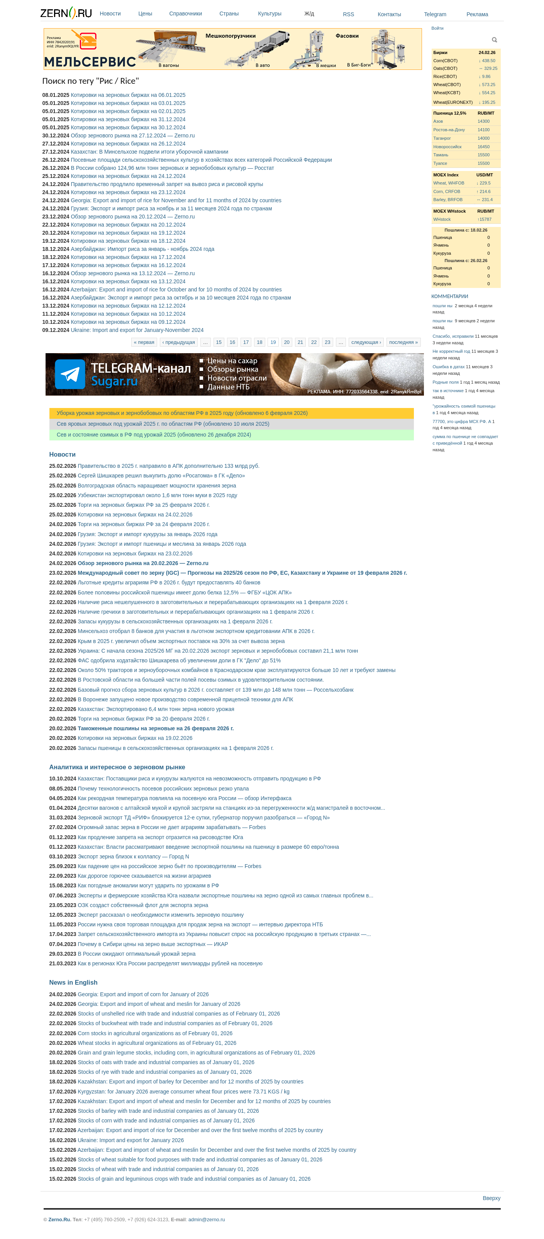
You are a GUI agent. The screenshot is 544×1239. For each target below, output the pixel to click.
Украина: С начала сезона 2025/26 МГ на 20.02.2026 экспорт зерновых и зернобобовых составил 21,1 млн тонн (218, 651)
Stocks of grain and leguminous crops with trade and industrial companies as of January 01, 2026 (194, 1179)
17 (246, 342)
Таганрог (442, 138)
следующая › (366, 342)
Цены (152, 13)
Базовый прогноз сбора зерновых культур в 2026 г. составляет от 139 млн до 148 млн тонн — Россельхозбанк (215, 690)
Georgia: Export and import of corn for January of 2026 (143, 994)
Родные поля (446, 382)
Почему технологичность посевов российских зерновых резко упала (163, 788)
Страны (237, 13)
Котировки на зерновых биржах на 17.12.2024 (128, 257)
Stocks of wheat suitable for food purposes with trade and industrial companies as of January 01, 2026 (200, 1159)
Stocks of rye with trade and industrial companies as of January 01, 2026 (165, 1072)
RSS (348, 14)
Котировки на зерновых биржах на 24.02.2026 (135, 514)
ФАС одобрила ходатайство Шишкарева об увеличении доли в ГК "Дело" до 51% (179, 660)
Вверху (491, 1198)
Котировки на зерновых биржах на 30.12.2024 (128, 127)
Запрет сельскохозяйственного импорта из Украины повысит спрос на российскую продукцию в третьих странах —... (224, 934)
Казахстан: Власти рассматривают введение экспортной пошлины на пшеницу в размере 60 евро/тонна (208, 847)
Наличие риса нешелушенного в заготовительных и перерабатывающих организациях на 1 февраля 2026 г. (213, 602)
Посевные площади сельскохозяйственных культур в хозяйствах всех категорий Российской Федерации (201, 160)
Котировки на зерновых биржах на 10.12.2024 (128, 314)
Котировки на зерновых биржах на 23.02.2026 (135, 553)
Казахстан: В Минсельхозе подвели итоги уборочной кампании (149, 152)
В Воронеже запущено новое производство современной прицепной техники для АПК (185, 699)
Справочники (192, 13)
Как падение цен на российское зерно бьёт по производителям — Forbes (169, 866)
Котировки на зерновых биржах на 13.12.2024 (128, 281)
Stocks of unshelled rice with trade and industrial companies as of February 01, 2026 (179, 1013)
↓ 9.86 (484, 76)
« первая (144, 342)
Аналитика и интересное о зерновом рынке (117, 766)
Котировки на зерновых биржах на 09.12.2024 (128, 322)
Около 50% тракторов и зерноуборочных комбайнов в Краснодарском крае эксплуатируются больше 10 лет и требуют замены (236, 670)
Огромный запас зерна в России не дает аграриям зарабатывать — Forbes (172, 827)
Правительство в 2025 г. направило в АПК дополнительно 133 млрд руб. (168, 466)
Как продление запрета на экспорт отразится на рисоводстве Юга (160, 837)
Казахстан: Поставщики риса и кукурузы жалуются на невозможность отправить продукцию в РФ (199, 778)
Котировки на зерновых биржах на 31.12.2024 (128, 119)
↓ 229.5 (483, 183)
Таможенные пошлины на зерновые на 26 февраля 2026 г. (156, 728)
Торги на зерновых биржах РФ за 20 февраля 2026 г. (144, 719)
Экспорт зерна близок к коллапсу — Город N (133, 856)
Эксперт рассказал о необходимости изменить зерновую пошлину (161, 915)
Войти (438, 28)
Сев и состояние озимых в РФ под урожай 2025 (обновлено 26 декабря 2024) (150, 435)
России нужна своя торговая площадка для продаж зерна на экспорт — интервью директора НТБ (200, 924)
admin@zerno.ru (206, 1219)
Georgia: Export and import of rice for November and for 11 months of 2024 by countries (176, 200)
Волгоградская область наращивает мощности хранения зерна (157, 485)
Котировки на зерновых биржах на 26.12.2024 (128, 143)
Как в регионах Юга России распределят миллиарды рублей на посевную (170, 963)
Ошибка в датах (449, 366)
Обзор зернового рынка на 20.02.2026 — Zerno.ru (143, 563)
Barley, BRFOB (448, 199)
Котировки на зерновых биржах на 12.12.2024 (128, 306)
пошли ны (443, 305)
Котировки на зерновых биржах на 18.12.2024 (128, 241)
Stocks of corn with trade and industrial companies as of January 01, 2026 (166, 1120)
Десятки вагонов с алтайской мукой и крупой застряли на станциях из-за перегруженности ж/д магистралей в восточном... (231, 808)
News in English (73, 982)
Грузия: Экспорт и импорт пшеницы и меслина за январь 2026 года (162, 544)
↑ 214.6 (483, 191)
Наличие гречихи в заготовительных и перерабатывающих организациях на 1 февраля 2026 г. (196, 612)
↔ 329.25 (488, 68)
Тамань (441, 154)
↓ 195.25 (487, 102)
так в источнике (448, 390)
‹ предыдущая (179, 342)
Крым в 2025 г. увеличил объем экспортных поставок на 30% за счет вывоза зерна (181, 641)
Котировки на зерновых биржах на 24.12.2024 (128, 176)
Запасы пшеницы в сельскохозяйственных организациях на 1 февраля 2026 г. (175, 748)
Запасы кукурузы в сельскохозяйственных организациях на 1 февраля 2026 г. (175, 621)
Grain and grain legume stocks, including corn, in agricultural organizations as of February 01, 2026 (196, 1052)
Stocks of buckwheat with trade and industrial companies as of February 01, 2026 (175, 1023)
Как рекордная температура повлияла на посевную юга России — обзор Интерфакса (184, 798)
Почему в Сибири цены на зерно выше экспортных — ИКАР (153, 944)
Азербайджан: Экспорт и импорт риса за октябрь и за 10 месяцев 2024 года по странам (181, 298)
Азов (438, 121)
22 (314, 342)
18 (259, 342)
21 (300, 342)
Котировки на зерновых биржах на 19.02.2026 (135, 738)
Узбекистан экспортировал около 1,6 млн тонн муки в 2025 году (157, 495)
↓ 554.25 (487, 92)
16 (232, 342)
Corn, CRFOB (447, 191)
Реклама (477, 14)
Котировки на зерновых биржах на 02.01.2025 (128, 111)
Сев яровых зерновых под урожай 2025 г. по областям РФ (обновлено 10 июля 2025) (159, 424)
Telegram (435, 14)
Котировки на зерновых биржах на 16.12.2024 (128, 265)
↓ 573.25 (487, 84)
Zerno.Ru (59, 1219)
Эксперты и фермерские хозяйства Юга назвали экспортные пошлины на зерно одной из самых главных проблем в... (225, 895)
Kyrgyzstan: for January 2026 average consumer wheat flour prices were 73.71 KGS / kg (184, 1091)
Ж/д (309, 13)
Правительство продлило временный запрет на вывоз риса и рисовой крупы (167, 184)
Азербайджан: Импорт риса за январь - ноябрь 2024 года (142, 249)
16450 (484, 146)
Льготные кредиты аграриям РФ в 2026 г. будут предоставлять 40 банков (169, 582)
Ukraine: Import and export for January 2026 (131, 1140)
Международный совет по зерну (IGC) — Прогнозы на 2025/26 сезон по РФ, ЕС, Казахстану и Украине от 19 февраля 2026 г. (242, 573)
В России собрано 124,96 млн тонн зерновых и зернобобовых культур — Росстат (172, 168)
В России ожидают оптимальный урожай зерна (136, 954)
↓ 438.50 (487, 60)
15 (219, 342)
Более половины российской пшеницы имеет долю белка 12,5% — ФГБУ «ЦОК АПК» (184, 592)
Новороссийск (448, 146)
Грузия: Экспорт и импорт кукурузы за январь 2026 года (147, 534)
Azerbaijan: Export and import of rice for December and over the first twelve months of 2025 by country (200, 1130)
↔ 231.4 (484, 199)
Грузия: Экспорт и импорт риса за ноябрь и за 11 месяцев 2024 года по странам (171, 208)
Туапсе (440, 163)
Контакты (389, 14)
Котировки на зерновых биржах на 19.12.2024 (128, 233)
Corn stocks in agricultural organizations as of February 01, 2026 (155, 1033)
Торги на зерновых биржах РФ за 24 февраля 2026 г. (144, 524)
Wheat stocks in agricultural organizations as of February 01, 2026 (157, 1043)
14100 (484, 129)
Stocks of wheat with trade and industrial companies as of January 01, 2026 (168, 1169)
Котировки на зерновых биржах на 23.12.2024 (128, 192)
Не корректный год (451, 351)
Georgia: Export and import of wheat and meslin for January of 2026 (159, 1004)
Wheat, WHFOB (449, 183)
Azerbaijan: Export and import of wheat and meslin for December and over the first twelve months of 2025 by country (217, 1150)
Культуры (279, 13)
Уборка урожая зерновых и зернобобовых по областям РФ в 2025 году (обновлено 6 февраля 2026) (178, 413)
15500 (484, 154)
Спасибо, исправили (453, 336)
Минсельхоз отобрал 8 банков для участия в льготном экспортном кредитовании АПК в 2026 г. (196, 631)
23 (327, 342)
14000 (484, 138)
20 (287, 342)
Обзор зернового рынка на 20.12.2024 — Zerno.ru (133, 216)
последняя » (403, 342)
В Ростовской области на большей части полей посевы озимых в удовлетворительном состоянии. (201, 680)
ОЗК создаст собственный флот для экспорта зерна (143, 905)
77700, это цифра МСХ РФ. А (462, 421)
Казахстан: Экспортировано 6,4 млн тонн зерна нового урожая (156, 709)
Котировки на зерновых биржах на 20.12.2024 (128, 225)
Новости (117, 13)
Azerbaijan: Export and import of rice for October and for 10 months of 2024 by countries (176, 289)
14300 (484, 121)
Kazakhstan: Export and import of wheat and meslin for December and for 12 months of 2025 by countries (204, 1101)
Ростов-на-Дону (449, 129)
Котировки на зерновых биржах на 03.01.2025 (128, 103)
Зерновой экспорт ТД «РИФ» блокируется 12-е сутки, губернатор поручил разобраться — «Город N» (204, 817)
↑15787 (485, 219)
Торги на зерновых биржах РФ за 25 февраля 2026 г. (144, 505)
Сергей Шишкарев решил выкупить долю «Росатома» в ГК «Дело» (161, 475)
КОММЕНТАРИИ (450, 296)
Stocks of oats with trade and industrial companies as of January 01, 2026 (166, 1062)
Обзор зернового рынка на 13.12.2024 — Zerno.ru (133, 273)
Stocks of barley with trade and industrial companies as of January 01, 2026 (168, 1111)
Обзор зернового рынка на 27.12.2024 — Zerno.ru (133, 135)
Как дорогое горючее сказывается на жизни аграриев (144, 876)
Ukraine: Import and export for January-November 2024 (137, 330)
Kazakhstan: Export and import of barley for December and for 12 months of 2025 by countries (190, 1081)
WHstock (442, 219)
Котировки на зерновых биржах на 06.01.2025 (128, 95)
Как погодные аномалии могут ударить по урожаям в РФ (148, 885)
